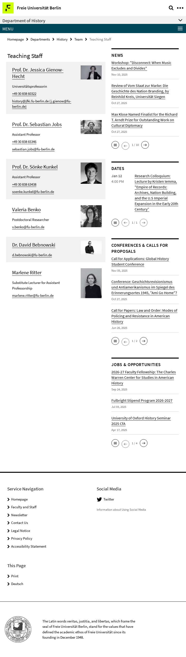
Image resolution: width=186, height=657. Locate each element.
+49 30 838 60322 (24, 93)
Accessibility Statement (28, 546)
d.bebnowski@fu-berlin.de (32, 255)
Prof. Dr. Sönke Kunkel (35, 166)
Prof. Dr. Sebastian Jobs (37, 124)
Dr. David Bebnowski (33, 244)
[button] (115, 145)
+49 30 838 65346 (24, 141)
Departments (40, 39)
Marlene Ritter (26, 272)
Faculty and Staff (24, 507)
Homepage (15, 39)
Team (78, 39)
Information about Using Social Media (121, 510)
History (62, 39)
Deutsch (17, 583)
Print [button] (14, 576)
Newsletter (19, 515)
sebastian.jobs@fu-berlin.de (33, 149)
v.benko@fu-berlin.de (28, 227)
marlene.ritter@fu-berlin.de (33, 295)
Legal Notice (20, 530)
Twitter (108, 499)
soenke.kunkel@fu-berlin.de (33, 191)
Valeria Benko (26, 209)
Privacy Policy (21, 538)
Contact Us (19, 522)
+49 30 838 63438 (24, 184)
